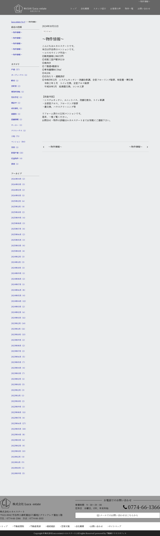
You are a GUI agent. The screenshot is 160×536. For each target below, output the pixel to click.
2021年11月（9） (18, 462)
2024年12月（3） (18, 256)
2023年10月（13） (18, 334)
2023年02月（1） (18, 379)
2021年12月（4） (18, 456)
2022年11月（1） (18, 395)
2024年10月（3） (18, 267)
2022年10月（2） (18, 401)
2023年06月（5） (18, 356)
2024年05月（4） (18, 295)
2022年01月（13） (18, 451)
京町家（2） (16, 86)
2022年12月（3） (18, 390)
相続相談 (51, 526)
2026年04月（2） (18, 178)
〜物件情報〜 (16, 32)
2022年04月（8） (18, 434)
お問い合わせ (144, 8)
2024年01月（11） (18, 317)
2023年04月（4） (18, 367)
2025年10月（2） (18, 212)
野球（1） (15, 80)
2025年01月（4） (18, 251)
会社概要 (85, 8)
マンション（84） (18, 141)
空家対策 (65, 526)
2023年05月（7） (18, 362)
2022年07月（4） (18, 417)
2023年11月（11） (18, 328)
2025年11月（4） (18, 206)
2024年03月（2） (18, 306)
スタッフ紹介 (99, 8)
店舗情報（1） (17, 119)
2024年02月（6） (18, 312)
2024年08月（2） (18, 278)
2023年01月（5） (18, 384)
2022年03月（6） (18, 440)
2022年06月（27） (19, 423)
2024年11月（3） (18, 262)
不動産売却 (35, 526)
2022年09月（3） (18, 406)
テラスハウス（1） (19, 130)
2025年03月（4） (18, 245)
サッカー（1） (17, 125)
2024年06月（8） (18, 290)
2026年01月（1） (18, 195)
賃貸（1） (15, 164)
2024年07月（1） (18, 284)
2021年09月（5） (18, 473)
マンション (48, 31)
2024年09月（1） (18, 273)
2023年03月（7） (18, 373)
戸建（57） (16, 69)
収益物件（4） (17, 158)
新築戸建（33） (17, 152)
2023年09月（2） (18, 340)
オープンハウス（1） (19, 75)
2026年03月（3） (18, 184)
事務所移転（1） (18, 91)
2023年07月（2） (18, 351)
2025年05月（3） (18, 240)
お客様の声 (115, 8)
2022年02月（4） (18, 445)
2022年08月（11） (19, 412)
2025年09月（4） (18, 217)
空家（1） (15, 147)
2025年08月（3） (18, 223)
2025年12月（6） (18, 201)
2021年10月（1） (18, 467)
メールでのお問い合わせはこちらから (117, 515)
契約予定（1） (17, 97)
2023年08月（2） (18, 345)
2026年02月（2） (18, 190)
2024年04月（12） (19, 301)
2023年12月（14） (18, 323)
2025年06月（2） (18, 234)
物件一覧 (129, 8)
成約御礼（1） (17, 108)
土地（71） (15, 136)
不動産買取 (19, 526)
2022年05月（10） (19, 429)
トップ (73, 8)
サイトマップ (115, 526)
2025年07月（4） (18, 228)
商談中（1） (16, 102)
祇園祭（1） (16, 114)
